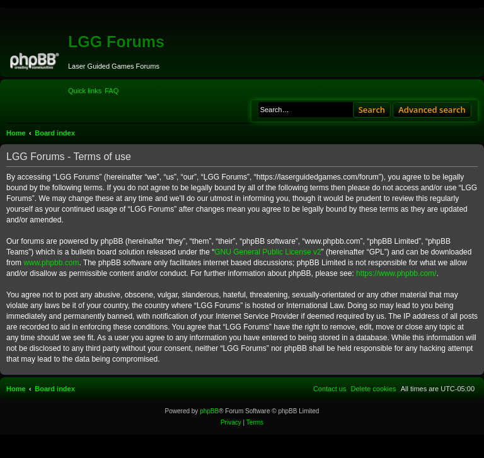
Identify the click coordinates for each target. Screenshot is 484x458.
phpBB (209, 411)
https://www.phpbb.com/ (396, 273)
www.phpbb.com (51, 262)
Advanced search (432, 109)
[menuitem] (111, 90)
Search (372, 109)
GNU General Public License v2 (267, 252)
